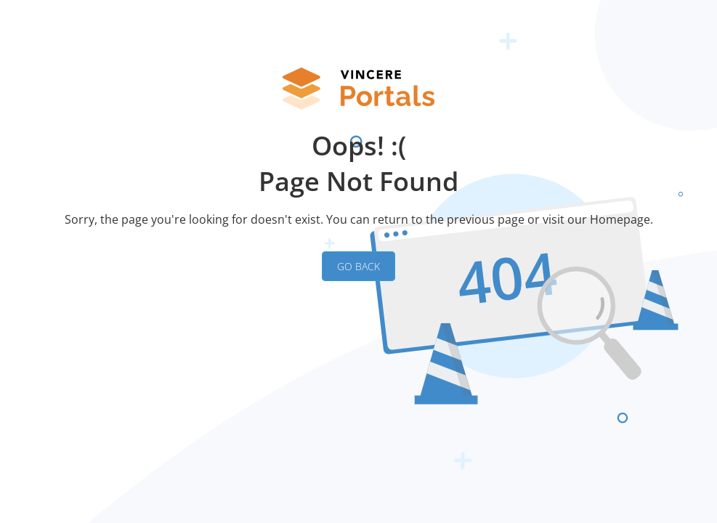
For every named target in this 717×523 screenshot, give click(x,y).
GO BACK (358, 266)
